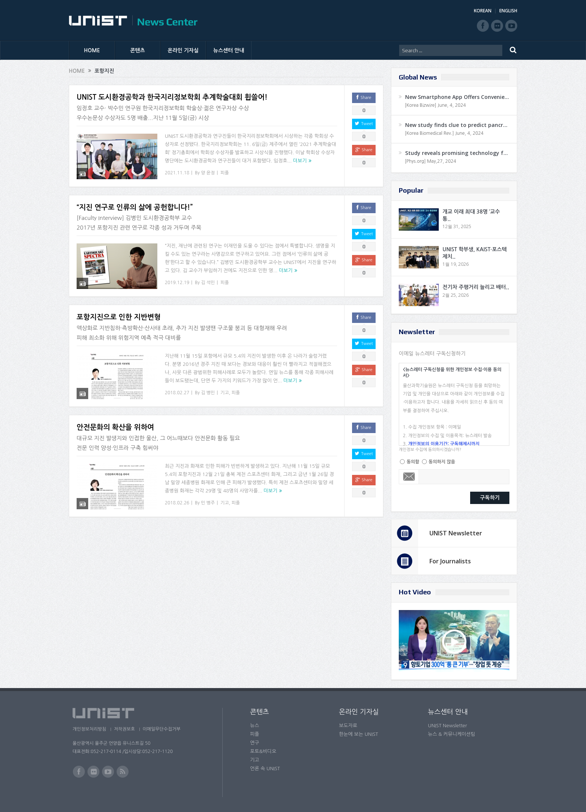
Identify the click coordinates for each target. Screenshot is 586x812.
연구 (254, 742)
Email (409, 477)
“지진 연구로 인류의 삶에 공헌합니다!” (135, 207)
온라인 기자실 (183, 50)
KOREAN (482, 10)
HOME (92, 50)
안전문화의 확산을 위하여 (115, 427)
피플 (224, 173)
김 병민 (208, 393)
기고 (224, 393)
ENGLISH (508, 10)
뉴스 (254, 725)
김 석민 (208, 282)
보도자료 (348, 725)
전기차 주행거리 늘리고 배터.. (475, 287)
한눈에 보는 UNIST (358, 734)
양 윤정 (208, 173)
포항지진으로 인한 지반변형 (119, 317)
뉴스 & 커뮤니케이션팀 (451, 734)
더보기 (300, 160)
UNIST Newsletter (455, 533)
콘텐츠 (137, 50)
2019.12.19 (177, 282)
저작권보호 (125, 729)
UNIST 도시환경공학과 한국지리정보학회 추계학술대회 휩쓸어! (172, 97)
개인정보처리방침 (89, 729)
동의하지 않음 (442, 462)
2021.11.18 (177, 173)
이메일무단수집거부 (165, 729)
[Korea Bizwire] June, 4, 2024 (435, 105)
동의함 (413, 462)
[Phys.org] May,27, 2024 (430, 161)
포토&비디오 (263, 751)
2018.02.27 (177, 393)
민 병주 (208, 503)
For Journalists (450, 561)
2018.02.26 (177, 503)
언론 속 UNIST (265, 768)
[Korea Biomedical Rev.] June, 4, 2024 (444, 133)
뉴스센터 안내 (228, 50)
